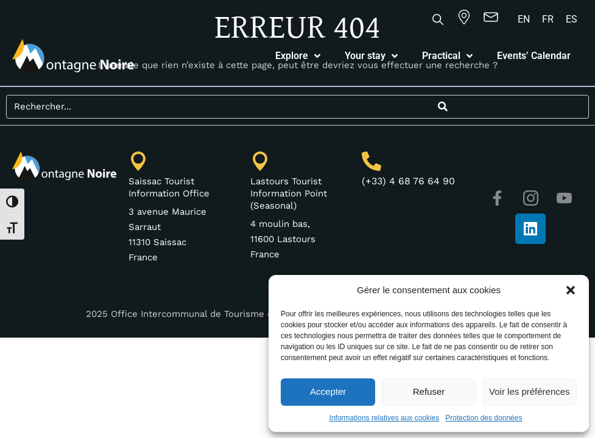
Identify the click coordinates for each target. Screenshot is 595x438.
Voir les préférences (529, 391)
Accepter (328, 391)
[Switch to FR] (548, 19)
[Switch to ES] (571, 19)
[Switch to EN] (524, 19)
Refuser (429, 391)
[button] (571, 290)
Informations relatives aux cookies (384, 418)
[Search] (443, 107)
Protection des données (483, 418)
